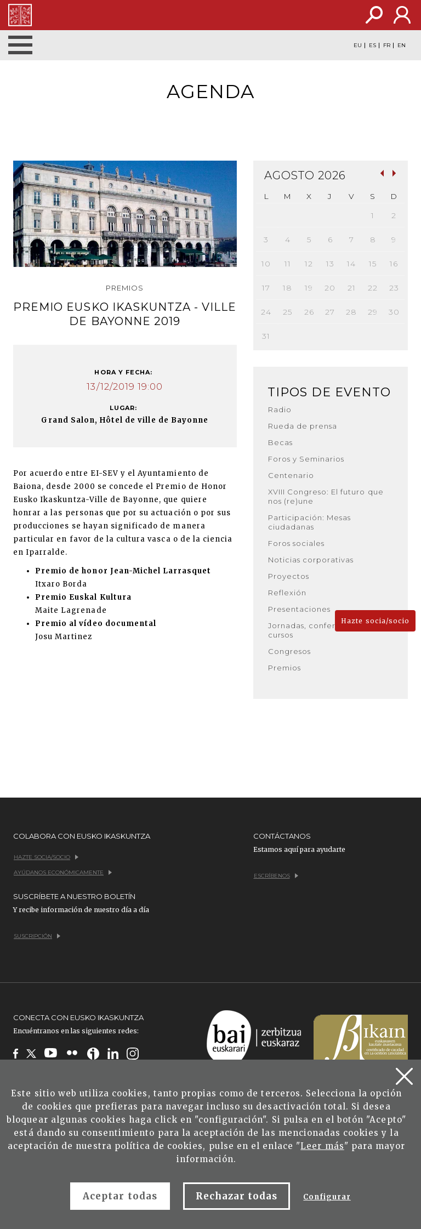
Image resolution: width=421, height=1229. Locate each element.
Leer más (322, 1146)
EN (401, 45)
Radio (280, 409)
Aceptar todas (120, 1196)
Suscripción (37, 936)
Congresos (289, 651)
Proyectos (288, 576)
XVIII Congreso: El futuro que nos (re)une (326, 496)
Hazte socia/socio (375, 621)
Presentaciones (299, 609)
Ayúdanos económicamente (63, 872)
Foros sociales (296, 543)
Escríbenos (276, 875)
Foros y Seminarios (306, 458)
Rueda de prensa (303, 426)
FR (386, 45)
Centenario (291, 475)
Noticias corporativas (311, 559)
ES (372, 45)
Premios (284, 667)
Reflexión (287, 592)
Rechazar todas (237, 1196)
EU (358, 45)
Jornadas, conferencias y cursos (318, 630)
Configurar (326, 1197)
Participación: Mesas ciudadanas (309, 522)
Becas (280, 442)
